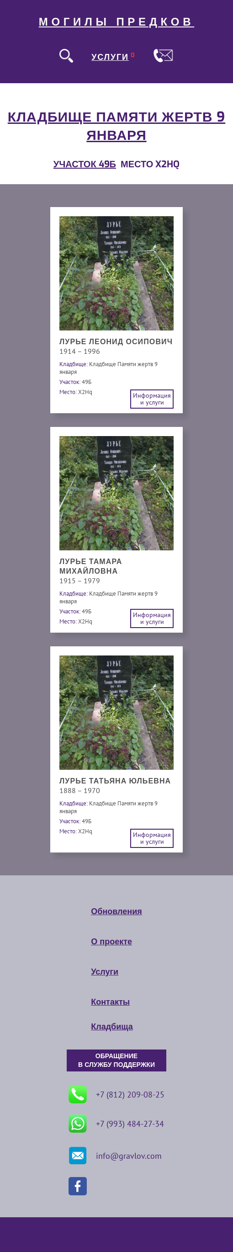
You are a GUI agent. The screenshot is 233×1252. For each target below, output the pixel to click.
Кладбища (111, 1026)
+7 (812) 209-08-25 (116, 1094)
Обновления (116, 911)
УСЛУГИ (110, 57)
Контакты (110, 1001)
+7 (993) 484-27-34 (116, 1123)
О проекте (111, 941)
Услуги (104, 971)
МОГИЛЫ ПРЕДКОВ (116, 22)
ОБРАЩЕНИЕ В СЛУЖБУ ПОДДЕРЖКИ (116, 1060)
